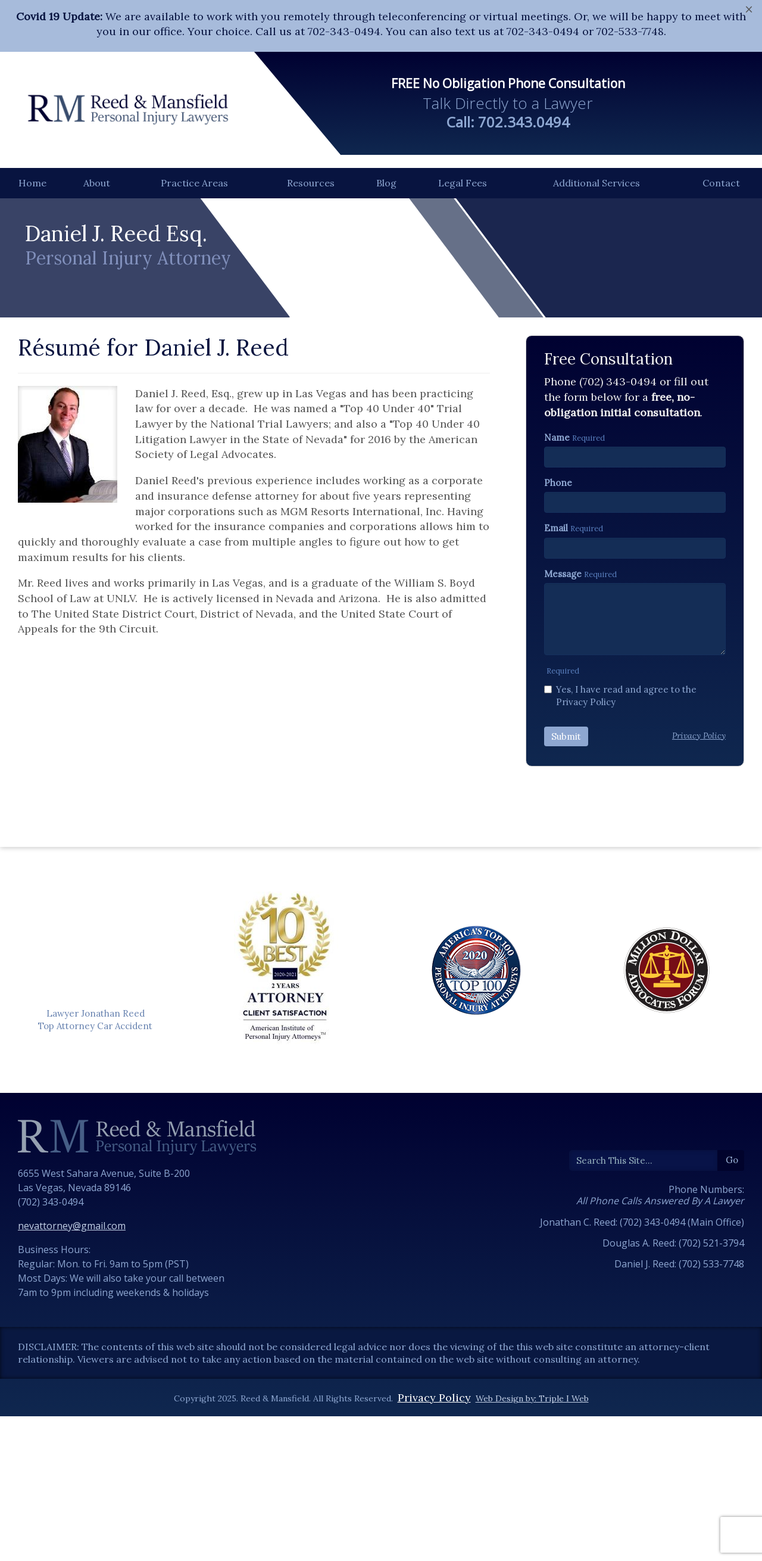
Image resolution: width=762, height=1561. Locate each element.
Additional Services (596, 183)
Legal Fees (462, 183)
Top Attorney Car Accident (95, 1170)
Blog (386, 183)
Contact (721, 183)
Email (556, 672)
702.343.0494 (524, 122)
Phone (558, 627)
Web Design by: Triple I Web (532, 1543)
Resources (311, 183)
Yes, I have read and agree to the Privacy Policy (620, 840)
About (96, 183)
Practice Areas (194, 183)
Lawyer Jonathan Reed (95, 1158)
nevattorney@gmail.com (72, 1370)
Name (557, 582)
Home (32, 183)
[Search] (643, 1305)
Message (563, 718)
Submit (566, 881)
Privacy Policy (434, 1542)
